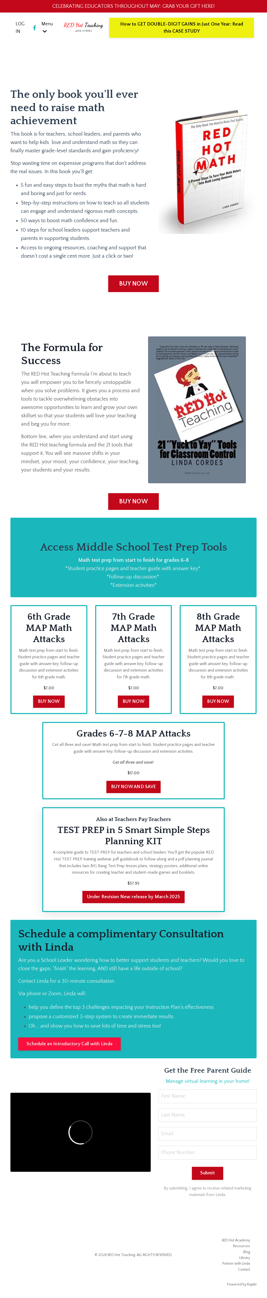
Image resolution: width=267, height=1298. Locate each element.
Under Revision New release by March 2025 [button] (133, 896)
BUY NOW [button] (133, 283)
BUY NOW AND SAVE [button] (133, 786)
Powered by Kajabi (242, 1284)
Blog (246, 1252)
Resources (241, 1246)
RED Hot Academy (236, 1240)
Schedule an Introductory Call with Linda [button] (69, 1044)
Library (244, 1258)
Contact (244, 1269)
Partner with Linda (236, 1263)
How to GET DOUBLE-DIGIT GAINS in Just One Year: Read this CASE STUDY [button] (181, 28)
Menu (47, 27)
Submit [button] (207, 1173)
